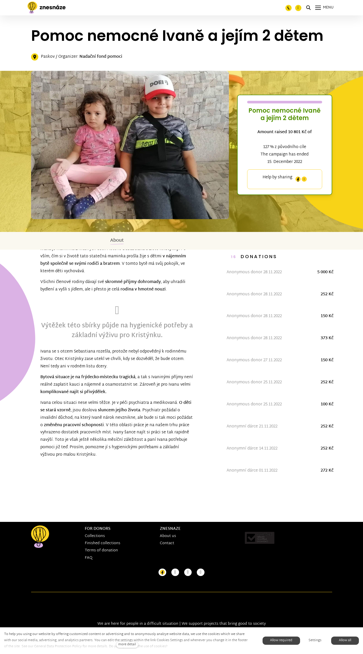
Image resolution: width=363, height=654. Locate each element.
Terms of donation (101, 550)
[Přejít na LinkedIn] (200, 572)
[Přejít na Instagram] (175, 572)
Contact (167, 543)
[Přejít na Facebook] (162, 572)
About (117, 240)
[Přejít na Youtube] (188, 572)
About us (168, 536)
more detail (127, 645)
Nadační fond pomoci (100, 57)
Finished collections (102, 543)
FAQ (88, 557)
